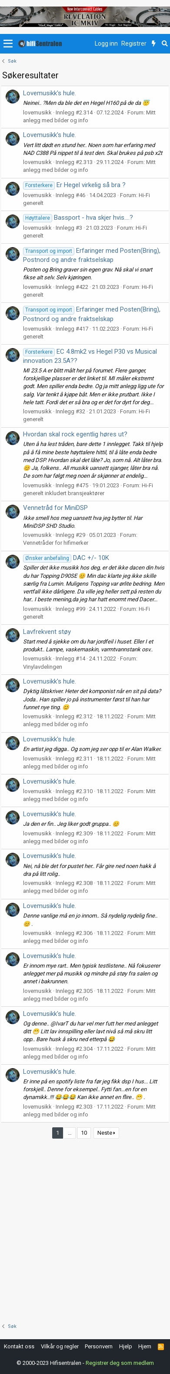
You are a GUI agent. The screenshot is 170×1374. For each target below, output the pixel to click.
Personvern (99, 1346)
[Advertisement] (85, 1229)
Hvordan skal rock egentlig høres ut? (75, 434)
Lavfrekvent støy (47, 632)
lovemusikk (37, 112)
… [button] (70, 1132)
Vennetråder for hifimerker (55, 543)
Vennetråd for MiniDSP (55, 508)
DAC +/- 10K (66, 558)
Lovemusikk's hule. (49, 93)
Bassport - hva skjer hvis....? (78, 217)
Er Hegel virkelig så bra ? (74, 185)
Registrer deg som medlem (120, 1363)
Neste (104, 1132)
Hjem (144, 1346)
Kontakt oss (19, 1346)
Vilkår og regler (60, 1346)
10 (84, 1132)
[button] (8, 44)
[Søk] (164, 44)
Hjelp (125, 1346)
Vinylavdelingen (42, 667)
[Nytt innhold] (153, 44)
